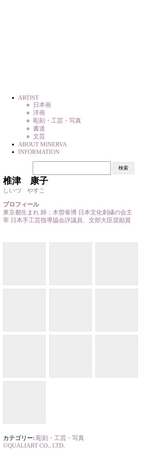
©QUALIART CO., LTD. (34, 445)
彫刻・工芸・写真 (60, 438)
